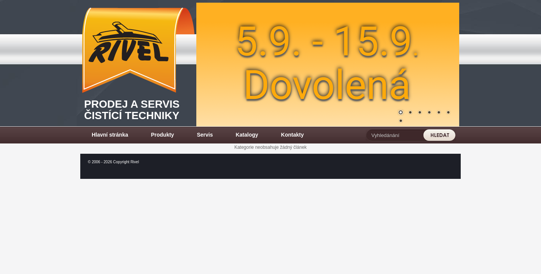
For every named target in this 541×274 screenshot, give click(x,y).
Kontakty (292, 135)
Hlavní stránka (110, 135)
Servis (205, 135)
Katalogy (246, 135)
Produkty (162, 135)
